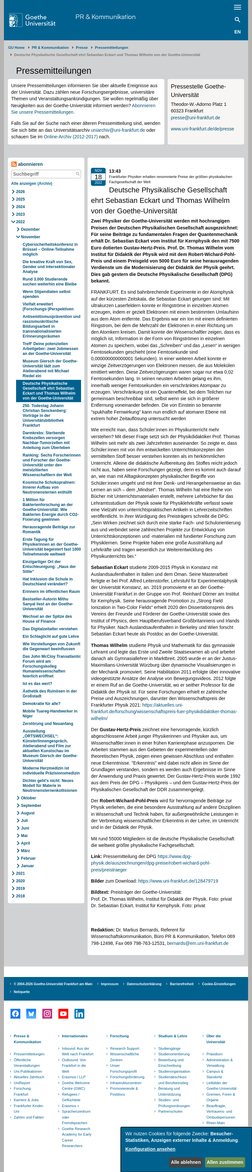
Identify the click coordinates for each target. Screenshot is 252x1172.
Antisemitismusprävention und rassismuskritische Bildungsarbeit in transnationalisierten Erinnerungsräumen (51, 326)
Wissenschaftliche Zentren (124, 1057)
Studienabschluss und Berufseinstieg (173, 1080)
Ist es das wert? (37, 683)
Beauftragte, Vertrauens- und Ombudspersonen (220, 1111)
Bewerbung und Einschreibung (170, 1063)
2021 (20, 873)
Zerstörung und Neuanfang (48, 723)
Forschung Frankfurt (22, 1091)
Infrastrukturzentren (125, 1083)
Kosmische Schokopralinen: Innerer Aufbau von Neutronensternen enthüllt (49, 487)
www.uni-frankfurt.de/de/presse (202, 128)
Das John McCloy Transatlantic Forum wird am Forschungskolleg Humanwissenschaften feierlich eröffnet (52, 666)
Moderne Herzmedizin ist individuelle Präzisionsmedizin (51, 770)
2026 (20, 191)
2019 (20, 888)
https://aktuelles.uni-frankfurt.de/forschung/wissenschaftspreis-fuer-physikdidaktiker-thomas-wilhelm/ (164, 711)
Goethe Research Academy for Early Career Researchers (77, 1137)
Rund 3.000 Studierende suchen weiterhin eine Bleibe (50, 281)
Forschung (119, 1036)
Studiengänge (169, 1048)
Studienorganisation (174, 1071)
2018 (20, 896)
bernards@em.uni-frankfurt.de (197, 943)
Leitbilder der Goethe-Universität (221, 1086)
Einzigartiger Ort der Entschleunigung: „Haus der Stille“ (49, 566)
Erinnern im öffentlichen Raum (51, 591)
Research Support (124, 1048)
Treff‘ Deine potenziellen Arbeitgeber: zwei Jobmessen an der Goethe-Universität (50, 349)
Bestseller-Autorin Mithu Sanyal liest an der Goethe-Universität (48, 604)
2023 (20, 214)
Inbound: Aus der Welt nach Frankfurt (78, 1051)
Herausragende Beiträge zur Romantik (49, 529)
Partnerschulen (170, 1111)
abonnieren (27, 164)
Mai (24, 835)
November (30, 237)
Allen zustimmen (225, 1162)
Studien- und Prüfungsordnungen (174, 1103)
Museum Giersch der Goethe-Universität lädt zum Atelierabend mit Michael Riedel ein (50, 368)
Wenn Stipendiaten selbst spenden (47, 294)
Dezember (30, 229)
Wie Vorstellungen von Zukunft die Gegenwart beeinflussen (51, 646)
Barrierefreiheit (182, 984)
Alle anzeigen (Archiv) (31, 183)
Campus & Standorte (214, 1074)
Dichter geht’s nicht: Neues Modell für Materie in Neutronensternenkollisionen (50, 785)
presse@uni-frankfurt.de (195, 117)
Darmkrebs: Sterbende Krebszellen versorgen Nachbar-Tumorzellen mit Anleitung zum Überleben (46, 440)
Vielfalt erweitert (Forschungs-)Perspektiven (48, 306)
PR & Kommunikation (105, 16)
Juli (24, 820)
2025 (20, 199)
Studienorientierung (173, 1054)
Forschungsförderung (126, 1077)
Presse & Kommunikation (27, 1039)
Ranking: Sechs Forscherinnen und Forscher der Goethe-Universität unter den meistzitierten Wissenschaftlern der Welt (52, 465)
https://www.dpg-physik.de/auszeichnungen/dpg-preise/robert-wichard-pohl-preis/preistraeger (150, 863)
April (25, 843)
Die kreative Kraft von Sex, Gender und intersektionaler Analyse (49, 267)
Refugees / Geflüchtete (71, 1097)
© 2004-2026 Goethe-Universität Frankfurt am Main (53, 984)
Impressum (109, 984)
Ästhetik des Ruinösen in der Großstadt (50, 693)
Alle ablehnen (186, 1162)
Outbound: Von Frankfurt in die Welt (74, 1065)
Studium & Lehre (172, 1036)
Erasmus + (70, 1106)
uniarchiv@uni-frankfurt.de (118, 130)
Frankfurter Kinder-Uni (29, 1109)
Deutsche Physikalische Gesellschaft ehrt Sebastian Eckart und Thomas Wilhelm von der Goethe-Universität (49, 390)
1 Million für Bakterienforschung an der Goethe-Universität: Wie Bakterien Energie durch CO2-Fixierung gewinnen (51, 510)
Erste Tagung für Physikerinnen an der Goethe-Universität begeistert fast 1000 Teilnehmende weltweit (52, 547)
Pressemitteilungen (29, 1054)
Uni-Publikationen (28, 1071)
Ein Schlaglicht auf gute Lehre (51, 636)
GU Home (16, 47)
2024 (20, 207)
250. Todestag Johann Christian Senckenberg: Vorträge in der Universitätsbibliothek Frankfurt (45, 415)
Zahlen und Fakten (29, 1117)
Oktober (28, 798)
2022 (20, 222)
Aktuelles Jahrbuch (29, 1077)
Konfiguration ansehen (150, 1149)
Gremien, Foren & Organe (220, 1097)
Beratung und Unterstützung (169, 1091)
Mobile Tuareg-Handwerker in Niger (50, 713)
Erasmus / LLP (74, 1077)
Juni (25, 828)
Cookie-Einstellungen (219, 984)
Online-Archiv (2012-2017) (71, 136)
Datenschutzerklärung (144, 984)
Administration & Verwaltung (219, 1063)
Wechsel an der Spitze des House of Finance (47, 619)
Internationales (75, 1036)
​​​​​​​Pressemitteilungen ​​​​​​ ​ (112, 47)
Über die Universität (215, 1039)
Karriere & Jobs (26, 1100)
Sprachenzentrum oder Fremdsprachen (76, 1117)
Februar (28, 858)
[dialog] (186, 1149)
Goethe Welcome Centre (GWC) (76, 1086)
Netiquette (22, 992)
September (31, 805)
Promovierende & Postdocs (124, 1091)
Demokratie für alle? (42, 703)
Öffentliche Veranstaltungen (27, 1063)
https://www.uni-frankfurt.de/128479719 (178, 881)
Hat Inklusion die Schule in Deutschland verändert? (48, 581)
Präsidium (214, 1054)
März (25, 851)
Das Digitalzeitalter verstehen (51, 629)
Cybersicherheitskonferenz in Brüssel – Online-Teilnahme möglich (50, 249)
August (27, 813)
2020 (20, 881)
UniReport (22, 1083)
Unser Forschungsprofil (123, 1068)
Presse (82, 47)
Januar (27, 866)
